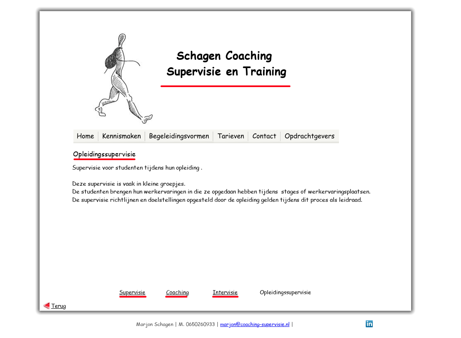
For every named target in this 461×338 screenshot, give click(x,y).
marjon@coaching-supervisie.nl (254, 324)
